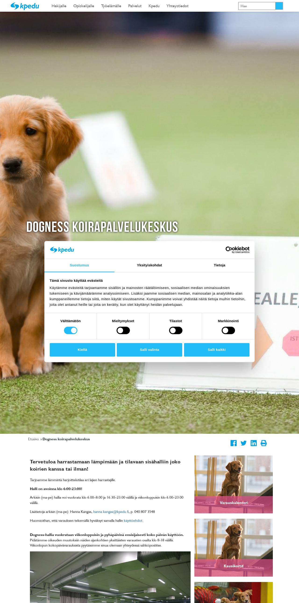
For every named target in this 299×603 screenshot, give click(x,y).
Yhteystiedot (178, 5)
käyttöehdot (133, 520)
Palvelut (135, 5)
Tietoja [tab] (219, 265)
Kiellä (82, 350)
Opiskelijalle (83, 5)
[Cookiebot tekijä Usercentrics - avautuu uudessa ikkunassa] (229, 249)
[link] (233, 484)
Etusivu (34, 439)
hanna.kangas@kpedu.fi (111, 511)
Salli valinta (149, 350)
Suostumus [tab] (79, 265)
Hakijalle (59, 5)
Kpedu (154, 5)
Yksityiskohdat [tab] (149, 265)
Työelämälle (111, 5)
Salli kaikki (217, 350)
